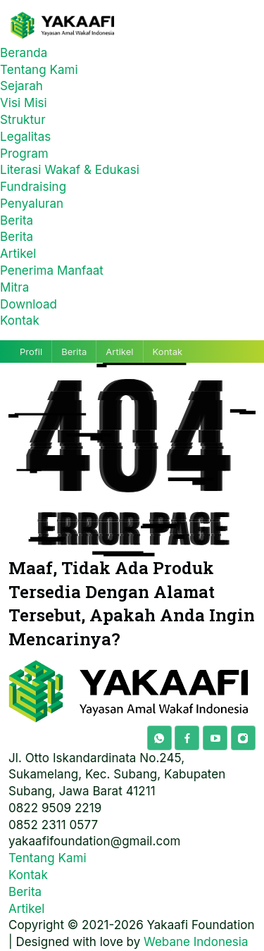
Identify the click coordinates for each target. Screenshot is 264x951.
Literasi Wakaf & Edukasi (69, 170)
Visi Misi (23, 103)
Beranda (23, 53)
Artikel (18, 254)
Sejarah (21, 86)
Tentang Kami (39, 70)
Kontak (19, 320)
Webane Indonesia (196, 942)
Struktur (23, 120)
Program (24, 154)
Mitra (14, 287)
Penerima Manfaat (51, 270)
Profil (31, 351)
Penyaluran (31, 204)
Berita (16, 220)
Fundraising (33, 187)
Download (28, 304)
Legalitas (25, 137)
